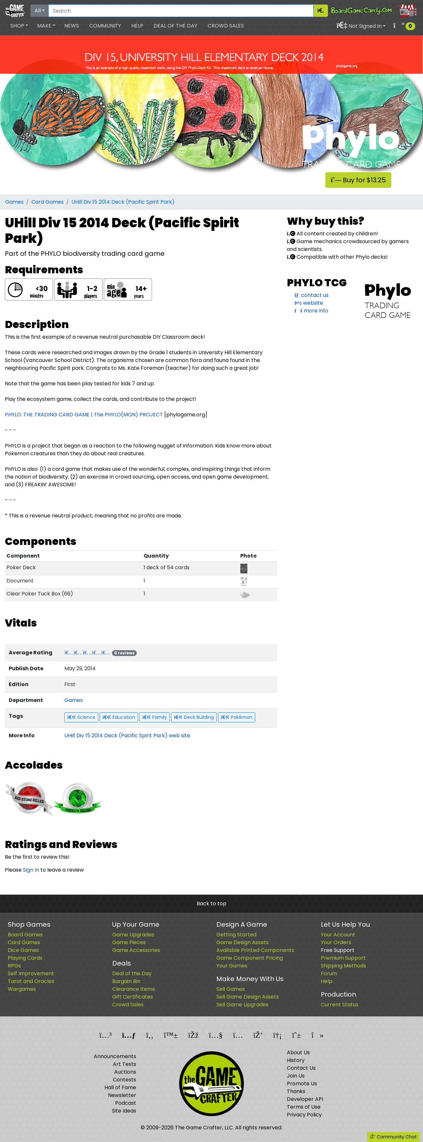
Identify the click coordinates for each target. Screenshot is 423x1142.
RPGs (14, 965)
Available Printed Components (255, 950)
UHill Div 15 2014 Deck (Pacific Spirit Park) (123, 202)
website (309, 303)
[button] (19, 25)
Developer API (305, 1099)
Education (119, 717)
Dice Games (23, 950)
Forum (329, 973)
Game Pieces (129, 942)
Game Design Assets (242, 942)
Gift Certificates (132, 997)
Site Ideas (124, 1110)
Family (154, 717)
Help (137, 25)
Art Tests (124, 1064)
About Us (298, 1052)
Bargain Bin (126, 981)
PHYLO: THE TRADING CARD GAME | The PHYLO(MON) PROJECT (84, 414)
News (71, 25)
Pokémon (236, 717)
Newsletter (122, 1095)
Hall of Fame (120, 1087)
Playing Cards (25, 958)
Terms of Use (303, 1107)
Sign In (31, 870)
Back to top (211, 903)
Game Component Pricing (249, 958)
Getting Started (236, 934)
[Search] (181, 11)
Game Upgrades (133, 934)
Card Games (47, 202)
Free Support (337, 950)
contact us (312, 295)
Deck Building (194, 717)
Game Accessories (136, 950)
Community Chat (393, 1137)
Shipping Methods (343, 965)
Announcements (115, 1056)
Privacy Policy (304, 1114)
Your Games (231, 965)
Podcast (125, 1103)
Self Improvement (31, 973)
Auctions (125, 1072)
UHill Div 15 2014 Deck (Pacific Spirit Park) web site (127, 735)
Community (105, 25)
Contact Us (301, 1068)
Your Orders (336, 942)
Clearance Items (133, 989)
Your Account (338, 934)
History (296, 1060)
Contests (124, 1079)
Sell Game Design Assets (247, 997)
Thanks (296, 1091)
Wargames (22, 989)
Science (81, 717)
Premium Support (343, 958)
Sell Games (230, 989)
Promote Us (302, 1083)
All (38, 10)
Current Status (339, 1004)
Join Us (296, 1076)
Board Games (25, 934)
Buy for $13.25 (358, 180)
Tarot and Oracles (31, 981)
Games (14, 202)
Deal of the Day (175, 25)
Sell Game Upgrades (242, 1004)
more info (311, 310)
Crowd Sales (226, 25)
